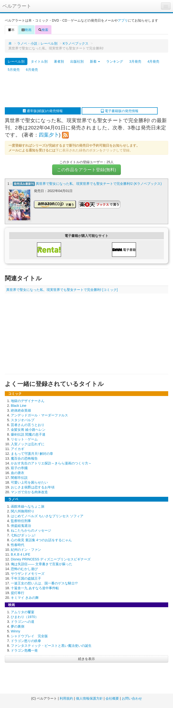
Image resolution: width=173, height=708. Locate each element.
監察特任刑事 (21, 521)
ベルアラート (16, 6)
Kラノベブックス (75, 43)
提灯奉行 (17, 593)
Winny (15, 631)
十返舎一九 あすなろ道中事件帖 (35, 588)
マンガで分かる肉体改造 (29, 492)
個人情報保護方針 (89, 698)
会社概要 (112, 698)
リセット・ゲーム (24, 439)
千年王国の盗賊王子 (26, 578)
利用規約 (66, 698)
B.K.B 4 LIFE (20, 554)
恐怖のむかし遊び (24, 569)
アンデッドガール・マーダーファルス (39, 415)
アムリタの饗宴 (22, 612)
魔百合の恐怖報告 (24, 458)
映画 (26, 30)
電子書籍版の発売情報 (119, 111)
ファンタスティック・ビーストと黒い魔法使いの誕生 (51, 646)
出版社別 (77, 61)
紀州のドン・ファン (26, 550)
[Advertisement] (84, 90)
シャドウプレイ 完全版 (29, 636)
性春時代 (17, 545)
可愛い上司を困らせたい (29, 482)
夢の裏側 (17, 626)
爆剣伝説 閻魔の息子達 (28, 434)
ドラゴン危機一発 (24, 650)
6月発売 (32, 70)
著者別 (59, 61)
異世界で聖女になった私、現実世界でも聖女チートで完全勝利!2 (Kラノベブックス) (99, 184)
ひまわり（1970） (24, 617)
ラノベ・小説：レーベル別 (37, 43)
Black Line (18, 406)
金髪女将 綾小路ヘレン (28, 430)
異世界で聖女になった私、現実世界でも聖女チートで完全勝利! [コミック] (62, 290)
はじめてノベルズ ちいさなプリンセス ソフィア (47, 516)
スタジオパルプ (22, 420)
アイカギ (17, 449)
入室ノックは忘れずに (27, 444)
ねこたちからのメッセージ (31, 530)
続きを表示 (86, 659)
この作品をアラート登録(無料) (86, 169)
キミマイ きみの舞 (25, 598)
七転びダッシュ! (23, 535)
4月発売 (154, 61)
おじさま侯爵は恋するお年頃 (33, 487)
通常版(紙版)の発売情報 (42, 111)
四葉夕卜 (49, 135)
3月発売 (135, 61)
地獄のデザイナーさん (27, 401)
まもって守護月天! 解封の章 (32, 454)
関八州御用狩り (22, 511)
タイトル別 (39, 61)
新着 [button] (95, 61)
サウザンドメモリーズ (27, 574)
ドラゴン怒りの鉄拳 (26, 641)
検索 (43, 30)
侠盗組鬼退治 (21, 526)
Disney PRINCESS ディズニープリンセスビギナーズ (51, 559)
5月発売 (14, 70)
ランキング (114, 61)
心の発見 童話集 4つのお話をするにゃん (41, 540)
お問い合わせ (132, 698)
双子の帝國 (19, 468)
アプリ (123, 20)
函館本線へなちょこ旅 (27, 506)
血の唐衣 (17, 473)
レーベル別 (16, 61)
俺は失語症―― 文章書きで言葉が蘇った (41, 564)
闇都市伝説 (19, 478)
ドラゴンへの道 (22, 622)
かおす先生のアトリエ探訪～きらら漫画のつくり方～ (51, 463)
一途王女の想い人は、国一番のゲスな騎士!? (44, 583)
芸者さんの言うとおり (27, 425)
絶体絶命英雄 (21, 410)
